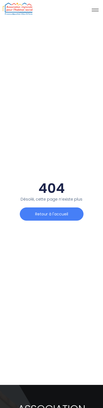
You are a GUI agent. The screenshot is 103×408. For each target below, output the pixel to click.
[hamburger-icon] (95, 10)
